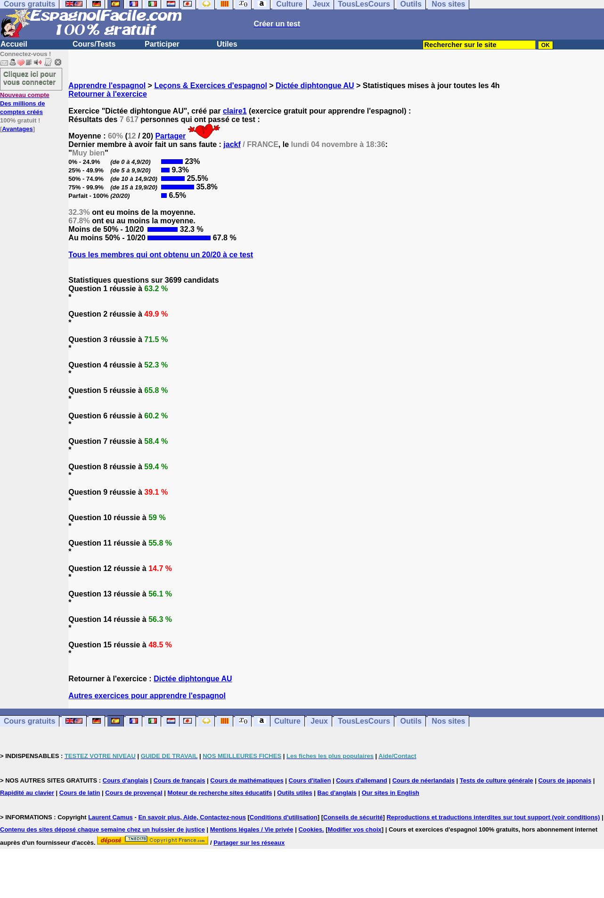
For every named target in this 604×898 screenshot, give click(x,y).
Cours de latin (79, 792)
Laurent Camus (110, 817)
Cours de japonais (564, 780)
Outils (411, 721)
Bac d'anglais (337, 792)
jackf (231, 144)
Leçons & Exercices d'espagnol (210, 86)
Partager (170, 136)
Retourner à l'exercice (107, 94)
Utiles (227, 44)
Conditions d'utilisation (284, 817)
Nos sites (448, 721)
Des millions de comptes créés (24, 103)
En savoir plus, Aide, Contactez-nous (192, 817)
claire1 (235, 111)
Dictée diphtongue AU (315, 86)
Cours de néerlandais (423, 780)
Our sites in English (390, 792)
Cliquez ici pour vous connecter (29, 78)
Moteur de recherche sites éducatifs (220, 792)
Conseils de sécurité (353, 817)
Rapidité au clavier (27, 792)
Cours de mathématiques (246, 780)
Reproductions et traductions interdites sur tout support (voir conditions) (493, 817)
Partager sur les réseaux (249, 842)
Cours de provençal (133, 792)
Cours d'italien (310, 780)
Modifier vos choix (355, 829)
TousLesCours (364, 721)
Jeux (318, 721)
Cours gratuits (29, 721)
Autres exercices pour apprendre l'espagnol (147, 696)
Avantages (17, 128)
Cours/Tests (94, 44)
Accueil (13, 44)
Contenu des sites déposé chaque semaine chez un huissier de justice (102, 829)
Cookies (310, 829)
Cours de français (179, 780)
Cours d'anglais (125, 780)
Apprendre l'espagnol (107, 86)
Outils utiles (294, 792)
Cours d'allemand (361, 780)
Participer (162, 44)
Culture (287, 721)
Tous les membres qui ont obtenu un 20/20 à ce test (160, 255)
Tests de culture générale (496, 780)
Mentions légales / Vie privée (252, 829)
